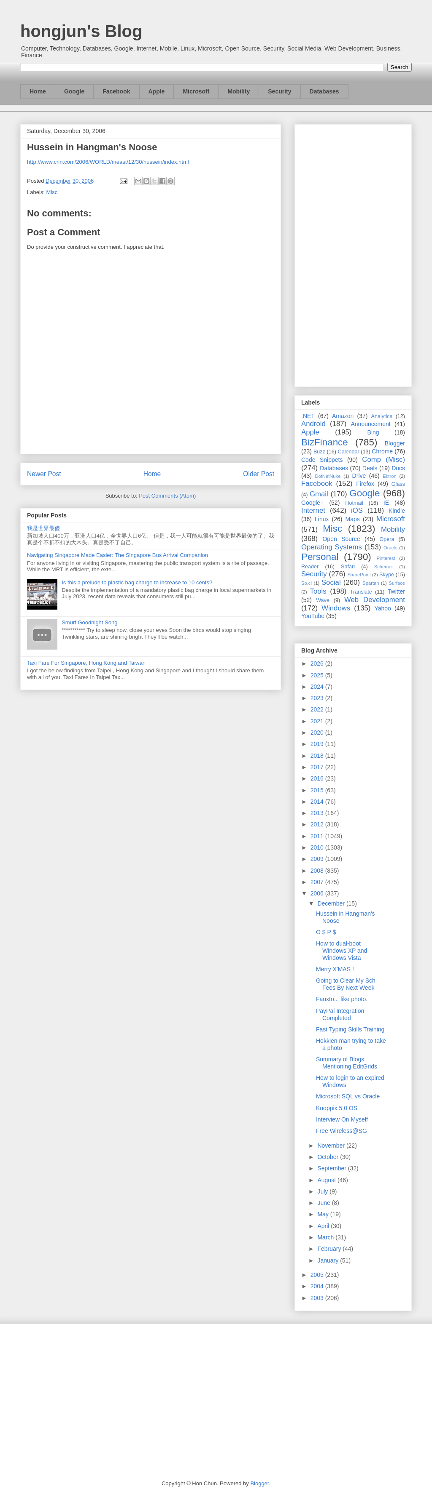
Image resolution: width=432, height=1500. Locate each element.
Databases (324, 91)
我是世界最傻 (43, 528)
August (327, 1180)
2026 (317, 663)
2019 (317, 744)
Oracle (390, 547)
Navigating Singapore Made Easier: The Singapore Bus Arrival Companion (117, 555)
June (324, 1202)
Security (279, 91)
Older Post (258, 473)
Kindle (397, 510)
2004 (317, 1286)
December (331, 903)
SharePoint (358, 574)
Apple (156, 91)
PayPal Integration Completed (340, 1014)
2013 (317, 813)
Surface (397, 583)
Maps (353, 519)
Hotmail (354, 503)
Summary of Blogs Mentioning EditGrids (346, 1063)
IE (386, 502)
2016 (317, 778)
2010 (317, 847)
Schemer (383, 566)
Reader (310, 567)
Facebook (116, 91)
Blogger (395, 443)
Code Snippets (322, 459)
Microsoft (196, 91)
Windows (335, 608)
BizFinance (324, 442)
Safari (348, 567)
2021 (317, 721)
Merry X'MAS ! (335, 969)
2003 (317, 1298)
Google (74, 91)
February (330, 1248)
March (326, 1237)
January (328, 1260)
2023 (317, 698)
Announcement (370, 424)
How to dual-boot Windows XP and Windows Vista (341, 950)
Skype (386, 575)
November (331, 1145)
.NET (308, 416)
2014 (317, 801)
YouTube (312, 616)
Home (38, 91)
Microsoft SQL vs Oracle (348, 1096)
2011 (317, 836)
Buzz (319, 452)
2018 (317, 755)
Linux (322, 519)
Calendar (348, 452)
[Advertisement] (353, 254)
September (332, 1168)
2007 (317, 882)
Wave (322, 600)
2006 (317, 893)
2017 (317, 767)
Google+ (312, 502)
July (323, 1191)
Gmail (319, 494)
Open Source (341, 539)
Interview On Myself (342, 1119)
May (323, 1214)
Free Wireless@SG (341, 1130)
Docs (398, 468)
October (328, 1157)
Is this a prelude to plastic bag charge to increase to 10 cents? (137, 582)
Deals (370, 468)
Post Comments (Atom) (167, 496)
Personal (319, 557)
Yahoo (382, 608)
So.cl (306, 583)
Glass (398, 484)
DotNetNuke (327, 476)
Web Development (374, 600)
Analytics (381, 416)
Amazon (343, 416)
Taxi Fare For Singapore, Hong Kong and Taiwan (86, 663)
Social (331, 582)
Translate (361, 592)
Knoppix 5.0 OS (336, 1108)
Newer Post (44, 473)
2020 (317, 732)
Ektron (389, 476)
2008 (317, 870)
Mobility (238, 91)
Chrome (382, 451)
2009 (317, 858)
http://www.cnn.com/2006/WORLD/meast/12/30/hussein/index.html (108, 162)
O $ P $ (326, 932)
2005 (317, 1274)
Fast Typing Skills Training (350, 1029)
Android (313, 424)
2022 (317, 709)
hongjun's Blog (81, 31)
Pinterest (386, 558)
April (324, 1226)
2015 (317, 790)
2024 (317, 686)
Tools (318, 591)
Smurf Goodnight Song (89, 622)
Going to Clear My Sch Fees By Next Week (345, 984)
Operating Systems (331, 547)
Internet (313, 510)
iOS (357, 510)
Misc (52, 192)
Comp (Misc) (383, 460)
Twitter (396, 591)
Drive (359, 475)
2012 (317, 824)
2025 (317, 675)
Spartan (370, 583)
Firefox (365, 483)
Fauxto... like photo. (341, 999)
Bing (373, 432)
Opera (386, 539)
